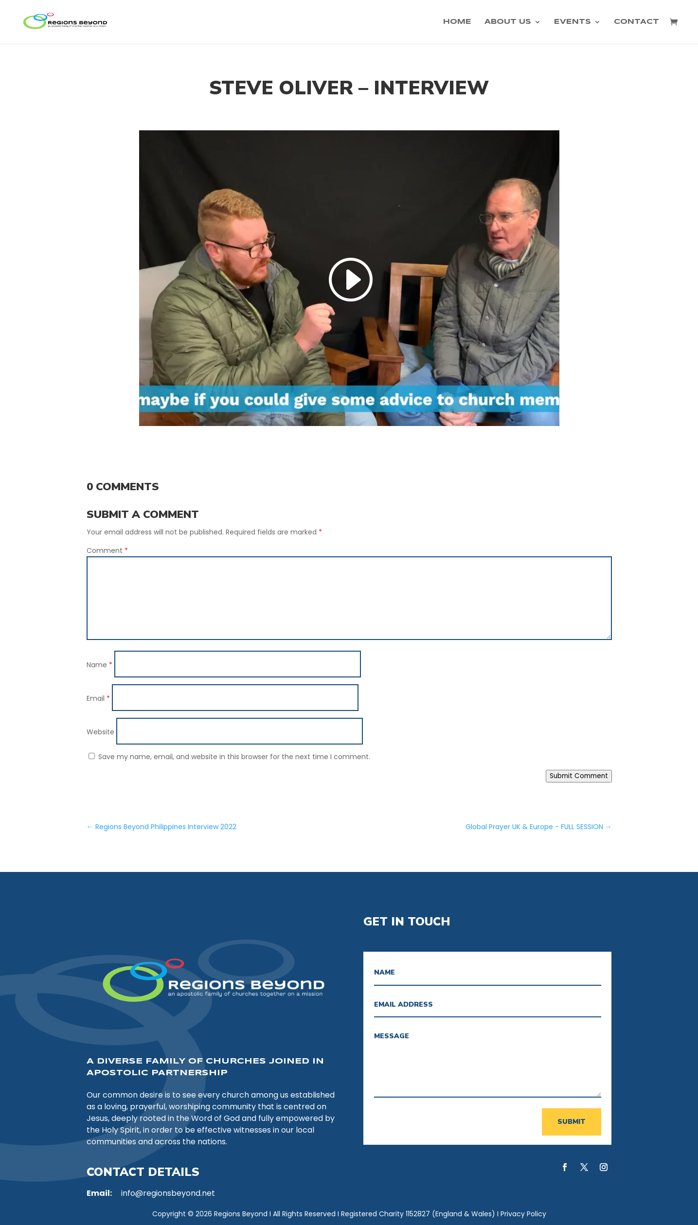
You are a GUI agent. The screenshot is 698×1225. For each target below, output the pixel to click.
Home (457, 21)
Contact (636, 21)
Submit (571, 1121)
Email (98, 698)
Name (99, 665)
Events (572, 21)
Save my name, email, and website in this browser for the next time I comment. (234, 757)
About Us (507, 21)
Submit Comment (579, 776)
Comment (107, 550)
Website (100, 732)
